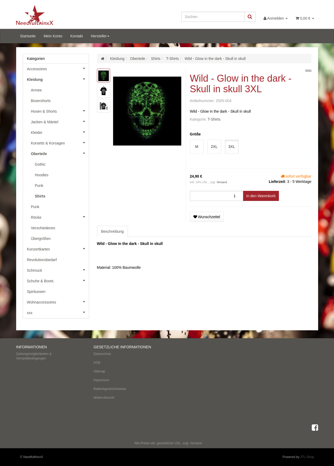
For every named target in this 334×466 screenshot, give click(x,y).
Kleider (60, 132)
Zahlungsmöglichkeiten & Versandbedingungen (34, 356)
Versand (222, 182)
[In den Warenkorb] (261, 196)
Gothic (40, 164)
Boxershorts (41, 101)
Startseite (28, 36)
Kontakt (76, 36)
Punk (39, 185)
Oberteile (60, 153)
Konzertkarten (58, 248)
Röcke (60, 217)
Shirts (40, 196)
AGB (96, 362)
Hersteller (100, 36)
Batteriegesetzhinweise (109, 389)
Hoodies (41, 175)
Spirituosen (36, 291)
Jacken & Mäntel (60, 121)
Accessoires (58, 68)
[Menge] (216, 196)
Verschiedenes (43, 228)
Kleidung (58, 79)
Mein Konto (53, 36)
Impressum (101, 380)
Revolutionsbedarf (42, 260)
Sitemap (99, 371)
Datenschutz (102, 354)
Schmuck (58, 270)
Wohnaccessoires (58, 301)
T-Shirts (214, 119)
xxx (58, 312)
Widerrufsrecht (103, 397)
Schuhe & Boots (58, 280)
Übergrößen (41, 238)
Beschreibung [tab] (112, 231)
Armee (36, 90)
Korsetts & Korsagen (60, 142)
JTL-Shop (307, 457)
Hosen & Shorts (60, 111)
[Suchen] (212, 17)
